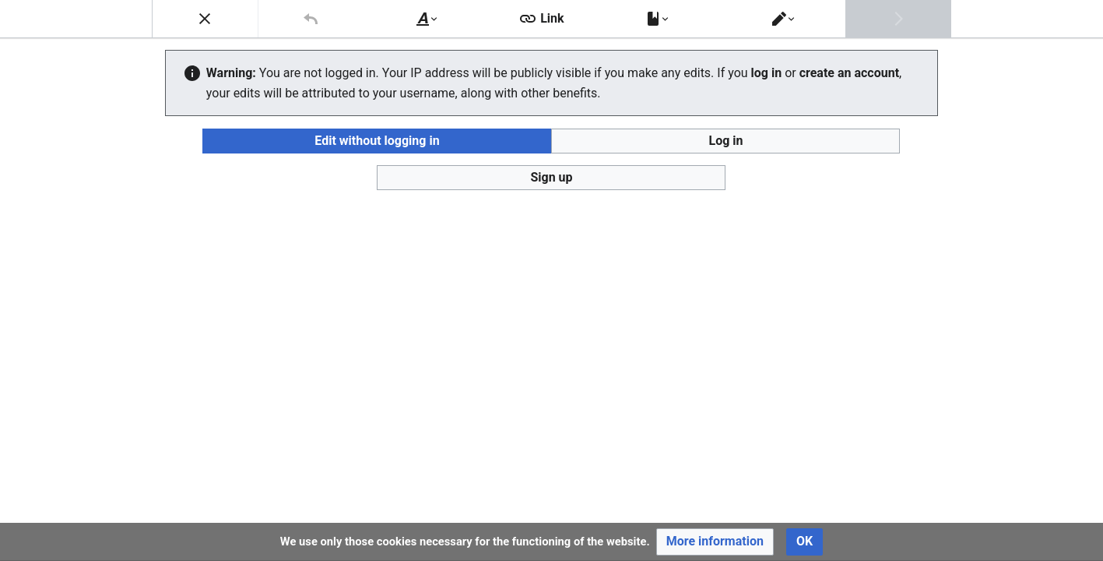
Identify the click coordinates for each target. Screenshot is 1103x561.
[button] (715, 542)
